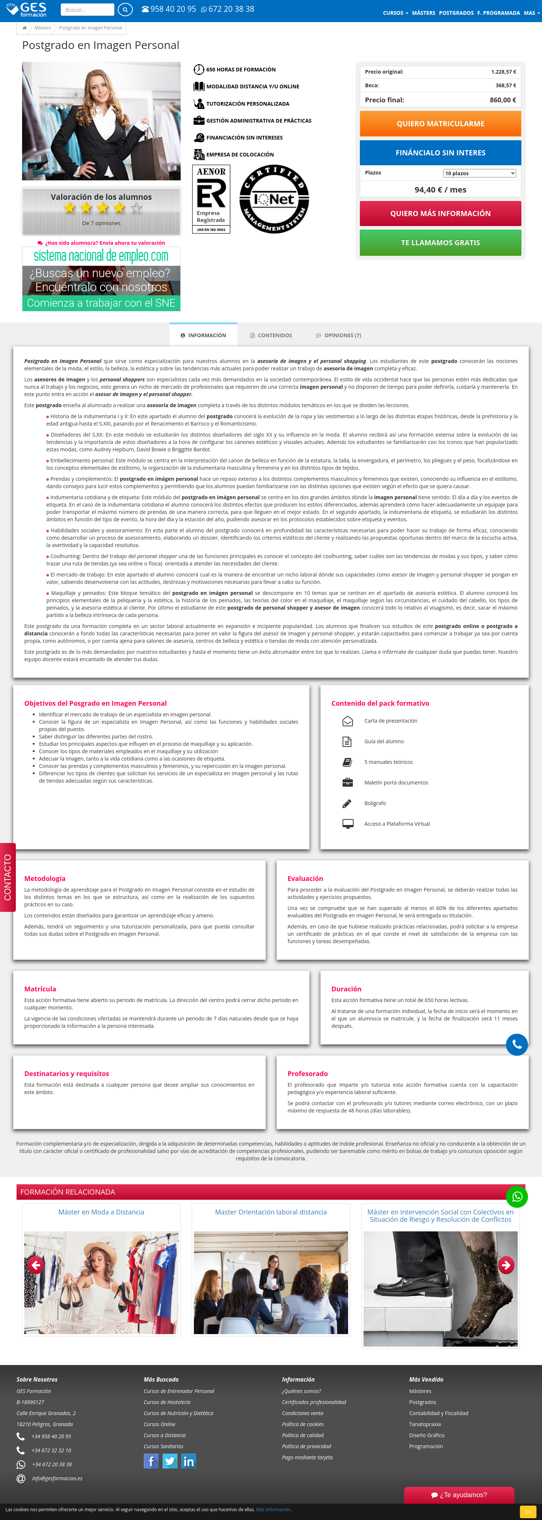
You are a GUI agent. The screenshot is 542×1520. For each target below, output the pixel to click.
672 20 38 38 (227, 9)
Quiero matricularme (441, 123)
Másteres (420, 1390)
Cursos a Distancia (165, 1435)
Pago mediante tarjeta (307, 1457)
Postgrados (422, 1402)
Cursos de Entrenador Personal (179, 1390)
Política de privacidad (306, 1446)
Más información (273, 1509)
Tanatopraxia (425, 1424)
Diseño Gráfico (426, 1435)
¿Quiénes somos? (301, 1390)
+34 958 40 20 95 (51, 1436)
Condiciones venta (302, 1413)
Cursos (395, 12)
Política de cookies (303, 1424)
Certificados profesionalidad (314, 1402)
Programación (426, 1446)
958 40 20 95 (169, 9)
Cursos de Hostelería (167, 1402)
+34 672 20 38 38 (52, 1464)
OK (528, 1511)
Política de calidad (303, 1435)
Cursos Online (160, 1424)
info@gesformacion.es (56, 1478)
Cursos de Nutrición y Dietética (178, 1413)
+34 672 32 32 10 (51, 1450)
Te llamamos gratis (440, 242)
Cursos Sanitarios (164, 1446)
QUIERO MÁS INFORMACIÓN (440, 213)
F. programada (498, 12)
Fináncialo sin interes (441, 153)
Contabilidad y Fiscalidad (438, 1413)
